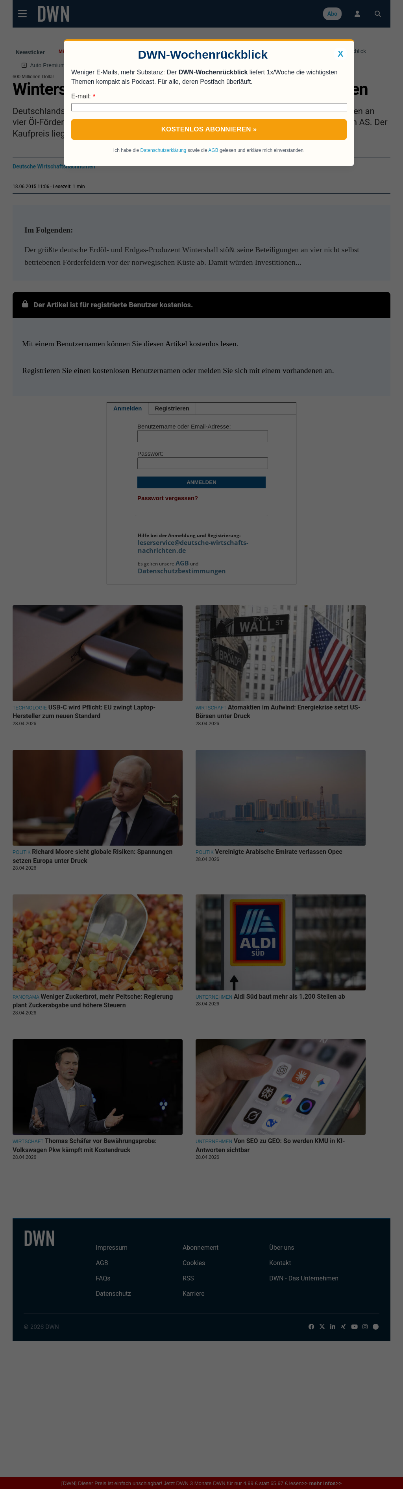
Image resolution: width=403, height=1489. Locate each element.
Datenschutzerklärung (163, 150)
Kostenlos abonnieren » (209, 129)
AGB (213, 150)
